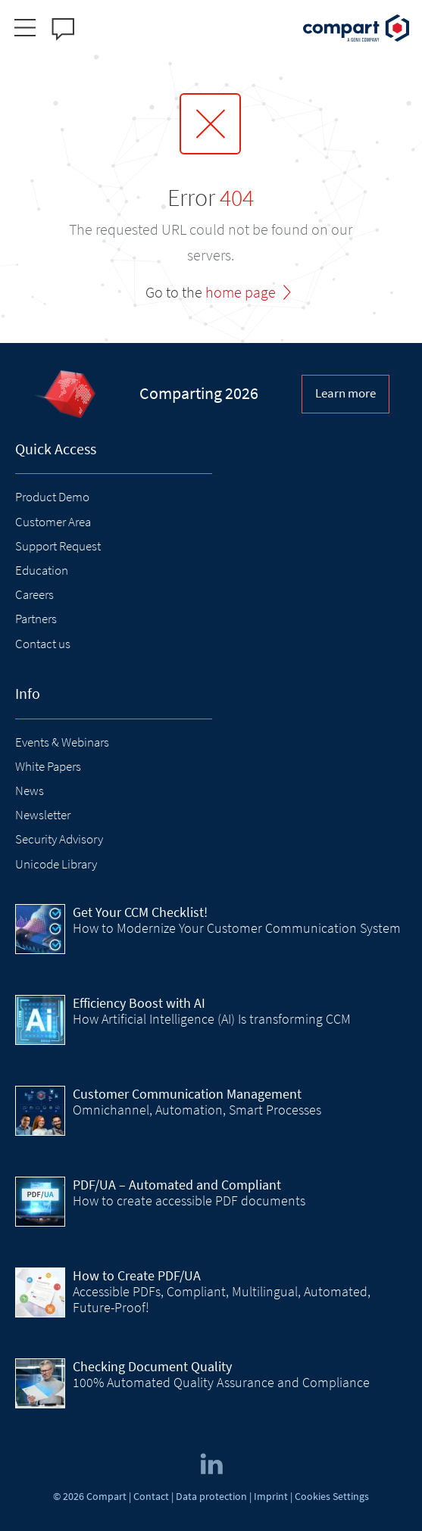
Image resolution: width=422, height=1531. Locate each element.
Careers (34, 594)
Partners (36, 618)
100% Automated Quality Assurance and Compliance (221, 1382)
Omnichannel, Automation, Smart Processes (197, 1109)
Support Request (58, 546)
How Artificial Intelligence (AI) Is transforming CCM (212, 1018)
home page (240, 291)
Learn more (345, 393)
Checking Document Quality (152, 1366)
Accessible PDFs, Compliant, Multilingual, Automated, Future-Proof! (221, 1299)
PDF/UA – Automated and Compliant (177, 1184)
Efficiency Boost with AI (139, 1003)
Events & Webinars (62, 742)
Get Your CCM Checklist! (140, 912)
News (29, 790)
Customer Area (53, 521)
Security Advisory (59, 839)
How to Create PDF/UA (137, 1275)
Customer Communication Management (187, 1093)
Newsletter (42, 814)
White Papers (48, 766)
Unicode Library (56, 864)
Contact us (42, 643)
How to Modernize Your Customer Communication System (237, 928)
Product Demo (52, 496)
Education (41, 570)
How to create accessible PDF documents (189, 1200)
